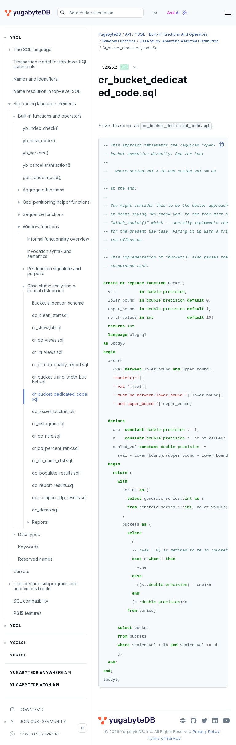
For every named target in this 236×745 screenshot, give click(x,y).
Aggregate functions (43, 189)
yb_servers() (36, 152)
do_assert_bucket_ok (53, 411)
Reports (40, 522)
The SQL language (33, 49)
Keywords (28, 546)
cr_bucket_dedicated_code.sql (60, 396)
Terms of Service (164, 738)
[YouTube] (226, 720)
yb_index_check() (41, 128)
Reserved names (35, 559)
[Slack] (183, 720)
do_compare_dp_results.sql (59, 497)
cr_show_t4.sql (46, 327)
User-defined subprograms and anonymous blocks (45, 586)
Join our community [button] (38, 721)
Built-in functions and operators (49, 115)
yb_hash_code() (39, 140)
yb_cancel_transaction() (47, 165)
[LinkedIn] (215, 720)
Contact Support (35, 733)
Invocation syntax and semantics (49, 254)
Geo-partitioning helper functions (56, 202)
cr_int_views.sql (47, 352)
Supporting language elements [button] (45, 103)
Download (27, 709)
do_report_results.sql (53, 485)
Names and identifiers (35, 79)
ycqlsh (18, 655)
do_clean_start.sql (50, 315)
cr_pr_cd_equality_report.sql (60, 364)
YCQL (15, 625)
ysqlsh (18, 642)
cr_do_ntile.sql (46, 436)
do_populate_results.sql (55, 472)
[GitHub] (193, 720)
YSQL (15, 37)
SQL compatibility (31, 600)
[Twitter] (204, 720)
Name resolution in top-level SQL (47, 91)
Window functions (41, 226)
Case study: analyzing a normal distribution (51, 288)
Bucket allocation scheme (58, 303)
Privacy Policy (206, 731)
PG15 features (27, 613)
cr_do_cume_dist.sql (52, 460)
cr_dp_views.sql (47, 339)
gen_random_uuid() (42, 177)
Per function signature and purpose (54, 271)
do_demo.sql (45, 509)
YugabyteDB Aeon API (35, 685)
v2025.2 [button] (120, 66)
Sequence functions (43, 214)
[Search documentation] (100, 13)
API (128, 34)
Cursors (21, 571)
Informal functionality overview (58, 239)
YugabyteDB (109, 34)
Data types (29, 534)
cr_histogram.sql (48, 423)
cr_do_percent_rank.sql (55, 448)
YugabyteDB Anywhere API (40, 672)
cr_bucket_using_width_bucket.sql (59, 379)
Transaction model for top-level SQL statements (50, 64)
